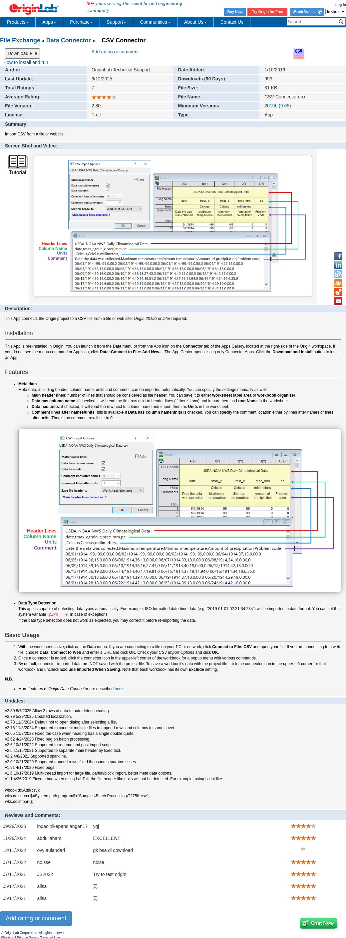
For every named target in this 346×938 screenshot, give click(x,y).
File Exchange (20, 40)
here (119, 688)
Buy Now (235, 12)
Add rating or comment (115, 51)
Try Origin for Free (267, 12)
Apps (49, 22)
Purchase (81, 22)
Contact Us (231, 22)
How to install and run (25, 62)
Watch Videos (306, 12)
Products (18, 22)
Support (116, 22)
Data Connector (68, 40)
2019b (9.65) (277, 105)
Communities (155, 22)
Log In (340, 5)
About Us (195, 22)
